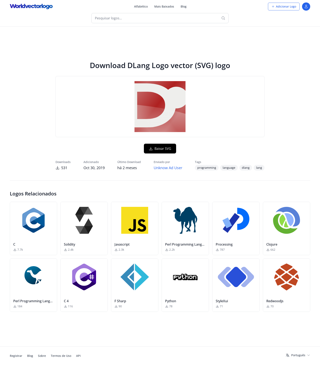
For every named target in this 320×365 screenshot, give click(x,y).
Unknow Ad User (168, 167)
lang (259, 168)
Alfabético (141, 6)
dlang (246, 168)
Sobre (42, 356)
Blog (184, 6)
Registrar (16, 356)
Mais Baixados (164, 6)
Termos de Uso (61, 356)
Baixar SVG (160, 148)
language (229, 168)
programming (206, 168)
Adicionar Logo (283, 6)
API (78, 356)
